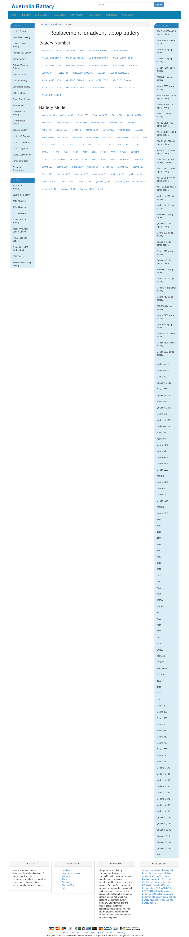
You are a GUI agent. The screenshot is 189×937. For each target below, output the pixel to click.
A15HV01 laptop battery (164, 78)
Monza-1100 (125, 130)
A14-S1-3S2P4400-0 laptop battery (166, 133)
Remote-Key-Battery (22, 53)
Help (64, 888)
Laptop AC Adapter (21, 136)
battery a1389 (148, 897)
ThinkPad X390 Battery (20, 221)
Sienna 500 (47, 167)
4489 (84, 159)
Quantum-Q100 (134, 115)
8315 (135, 137)
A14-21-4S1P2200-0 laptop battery (166, 142)
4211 (144, 137)
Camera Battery (20, 80)
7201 (109, 145)
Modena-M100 (48, 115)
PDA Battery (18, 105)
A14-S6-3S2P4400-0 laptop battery (166, 32)
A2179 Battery (19, 213)
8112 (62, 145)
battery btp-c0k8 (149, 873)
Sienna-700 (83, 115)
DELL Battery (60, 15)
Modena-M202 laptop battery (166, 197)
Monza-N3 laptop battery (164, 51)
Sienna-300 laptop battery (165, 234)
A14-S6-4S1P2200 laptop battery (165, 106)
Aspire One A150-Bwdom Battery (21, 248)
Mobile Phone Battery (19, 113)
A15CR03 (46, 130)
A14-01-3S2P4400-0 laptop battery (166, 179)
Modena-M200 (66, 115)
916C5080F (118, 65)
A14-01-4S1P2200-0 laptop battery (166, 170)
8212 (72, 145)
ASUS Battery (128, 15)
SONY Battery (77, 15)
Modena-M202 (98, 122)
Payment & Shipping (71, 873)
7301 (128, 145)
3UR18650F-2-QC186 (82, 73)
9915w (45, 152)
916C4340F (47, 73)
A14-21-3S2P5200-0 (98, 58)
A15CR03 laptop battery (164, 307)
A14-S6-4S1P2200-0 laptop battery (166, 96)
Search (159, 5)
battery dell (167, 870)
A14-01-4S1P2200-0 (51, 65)
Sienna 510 (77, 167)
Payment (85, 932)
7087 (112, 159)
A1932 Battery (19, 201)
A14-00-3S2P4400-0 (124, 87)
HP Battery (26, 15)
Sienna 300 (125, 159)
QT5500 (45, 159)
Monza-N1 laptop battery (164, 60)
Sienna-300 (117, 115)
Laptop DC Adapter (21, 142)
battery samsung (165, 894)
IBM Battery (111, 15)
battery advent (149, 903)
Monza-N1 (77, 137)
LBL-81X (101, 73)
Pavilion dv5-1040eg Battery (22, 264)
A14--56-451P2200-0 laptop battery (166, 188)
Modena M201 (135, 174)
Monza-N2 (76, 130)
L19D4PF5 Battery (21, 195)
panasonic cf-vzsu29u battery (155, 876)
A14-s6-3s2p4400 (119, 51)
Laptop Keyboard (20, 148)
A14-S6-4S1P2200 (74, 51)
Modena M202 (66, 181)
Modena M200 (99, 174)
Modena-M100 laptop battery (166, 280)
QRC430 (135, 152)
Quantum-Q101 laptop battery (164, 225)
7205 (103, 152)
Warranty (66, 876)
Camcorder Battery (21, 87)
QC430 (123, 152)
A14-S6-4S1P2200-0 (51, 51)
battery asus (148, 900)
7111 (85, 152)
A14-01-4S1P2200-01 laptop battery (165, 161)
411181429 (62, 73)
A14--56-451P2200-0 (98, 65)
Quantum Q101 (140, 181)
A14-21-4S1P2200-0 (75, 58)
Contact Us (67, 882)
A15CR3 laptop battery (164, 115)
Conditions (67, 870)
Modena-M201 (116, 122)
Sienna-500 (81, 122)
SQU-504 (133, 65)
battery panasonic (151, 879)
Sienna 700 (107, 167)
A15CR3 (139, 130)
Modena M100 (63, 174)
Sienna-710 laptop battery (165, 298)
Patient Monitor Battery (20, 45)
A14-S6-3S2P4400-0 (96, 51)
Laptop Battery (19, 31)
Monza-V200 (47, 137)
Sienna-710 (132, 122)
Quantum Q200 (68, 189)
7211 (118, 145)
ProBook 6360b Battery (20, 239)
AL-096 (56, 152)
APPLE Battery (42, 15)
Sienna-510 (47, 122)
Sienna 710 (138, 167)
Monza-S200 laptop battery (166, 335)
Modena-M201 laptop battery (166, 289)
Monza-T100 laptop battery (166, 316)
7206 (113, 152)
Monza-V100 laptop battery (166, 344)
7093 (75, 152)
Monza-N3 (63, 137)
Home (13, 15)
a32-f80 (172, 897)
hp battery (163, 882)
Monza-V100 (108, 130)
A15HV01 (107, 137)
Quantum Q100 (103, 181)
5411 (100, 189)
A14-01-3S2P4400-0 (75, 65)
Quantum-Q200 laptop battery (164, 261)
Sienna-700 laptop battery (165, 216)
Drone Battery (19, 59)
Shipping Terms (69, 885)
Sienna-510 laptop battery (165, 252)
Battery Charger (20, 93)
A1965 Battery (19, 207)
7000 (103, 159)
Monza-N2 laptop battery (164, 326)
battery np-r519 (149, 894)
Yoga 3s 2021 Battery (19, 187)
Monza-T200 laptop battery (166, 87)
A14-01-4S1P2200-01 (123, 58)
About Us (66, 879)
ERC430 (74, 159)
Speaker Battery (20, 74)
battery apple (161, 897)
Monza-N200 (93, 137)
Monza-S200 (92, 130)
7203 (94, 152)
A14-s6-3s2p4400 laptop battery (165, 124)
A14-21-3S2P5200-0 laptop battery (166, 151)
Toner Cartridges (20, 161)
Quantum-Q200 (64, 122)
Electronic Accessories (18, 168)
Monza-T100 (61, 130)
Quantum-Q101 (100, 115)
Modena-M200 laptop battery (166, 206)
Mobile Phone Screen (19, 122)
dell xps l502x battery (152, 870)
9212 (90, 145)
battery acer (164, 891)
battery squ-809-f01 (164, 900)
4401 (53, 145)
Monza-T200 (123, 137)
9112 (81, 145)
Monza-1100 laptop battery (165, 353)
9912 (100, 145)
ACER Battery (95, 15)
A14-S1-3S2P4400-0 (51, 58)
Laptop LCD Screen (22, 155)
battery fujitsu (164, 873)
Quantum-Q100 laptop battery (164, 243)
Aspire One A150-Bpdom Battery (21, 230)
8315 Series (59, 159)
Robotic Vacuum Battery (20, 66)
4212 (94, 159)
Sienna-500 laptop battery (165, 271)
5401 (66, 152)
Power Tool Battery (21, 99)
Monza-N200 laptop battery (166, 69)
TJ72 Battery (18, 256)
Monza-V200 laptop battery (166, 41)
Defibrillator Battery (21, 37)
